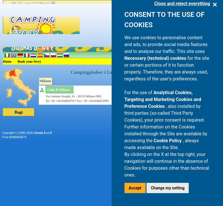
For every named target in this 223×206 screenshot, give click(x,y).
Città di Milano (58, 90)
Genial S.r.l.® (43, 132)
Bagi (19, 112)
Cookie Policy (168, 140)
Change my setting (167, 188)
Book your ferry (29, 62)
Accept (135, 188)
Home (7, 62)
